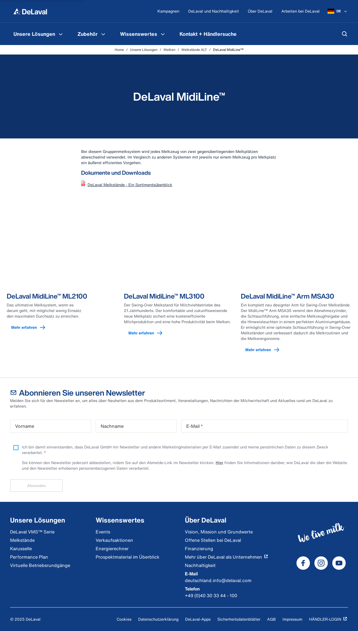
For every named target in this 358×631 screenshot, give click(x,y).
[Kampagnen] (168, 11)
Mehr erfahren (30, 327)
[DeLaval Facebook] (303, 563)
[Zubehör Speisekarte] (103, 34)
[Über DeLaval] (260, 11)
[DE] (337, 11)
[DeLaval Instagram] (321, 563)
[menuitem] (39, 34)
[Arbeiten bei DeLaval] (300, 11)
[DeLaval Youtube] (339, 563)
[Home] (30, 11)
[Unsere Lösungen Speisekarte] (60, 34)
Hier (219, 462)
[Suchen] (344, 34)
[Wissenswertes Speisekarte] (162, 34)
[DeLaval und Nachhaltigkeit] (213, 11)
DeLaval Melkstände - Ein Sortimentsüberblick (130, 185)
